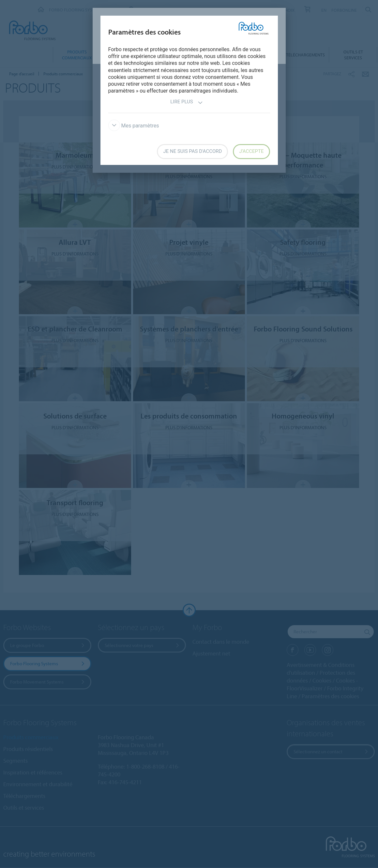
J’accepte (251, 151)
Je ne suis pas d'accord (192, 151)
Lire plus (186, 102)
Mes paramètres (133, 126)
